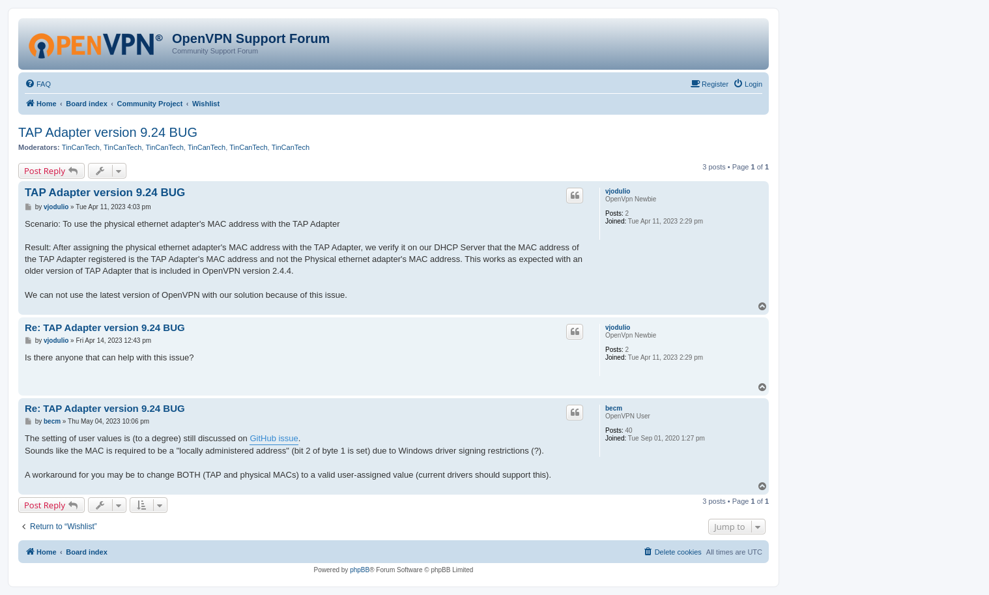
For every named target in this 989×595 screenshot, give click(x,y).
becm (613, 408)
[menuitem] (38, 84)
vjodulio (617, 191)
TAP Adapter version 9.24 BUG (107, 132)
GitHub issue (274, 438)
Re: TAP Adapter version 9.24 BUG (105, 327)
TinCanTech (81, 147)
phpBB (359, 569)
